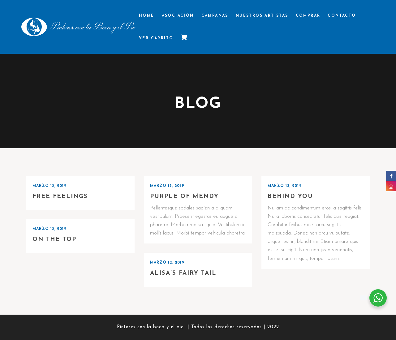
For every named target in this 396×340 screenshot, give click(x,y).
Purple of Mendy (184, 197)
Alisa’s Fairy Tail (183, 273)
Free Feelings (60, 197)
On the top (54, 240)
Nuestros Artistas (262, 16)
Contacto (342, 16)
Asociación (178, 16)
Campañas (214, 16)
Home (146, 16)
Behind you (290, 197)
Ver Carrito (156, 38)
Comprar (308, 16)
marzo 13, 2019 (49, 186)
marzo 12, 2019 (167, 263)
